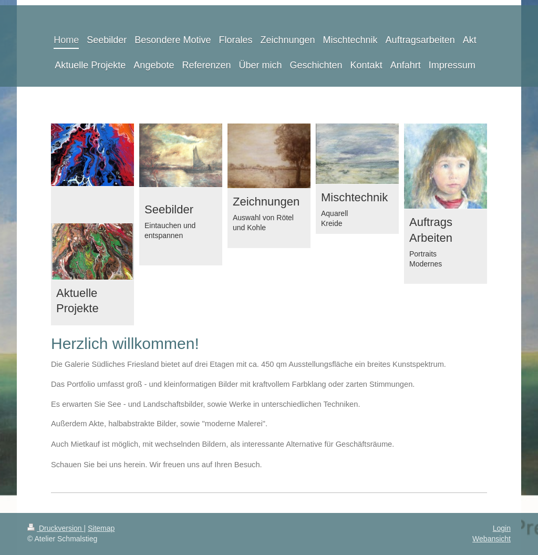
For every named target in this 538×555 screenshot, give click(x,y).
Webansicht (491, 539)
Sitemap (101, 528)
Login (502, 528)
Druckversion (55, 528)
